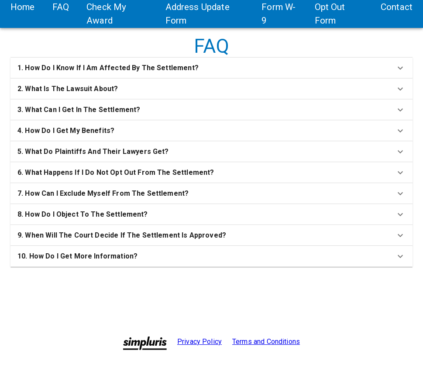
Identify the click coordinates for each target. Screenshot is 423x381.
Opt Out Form (330, 14)
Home (22, 7)
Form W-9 (278, 14)
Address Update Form (197, 14)
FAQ (60, 7)
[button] (211, 68)
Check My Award (106, 14)
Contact (397, 7)
